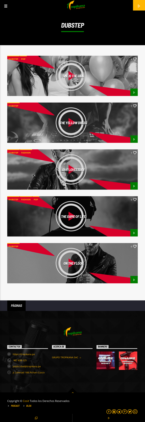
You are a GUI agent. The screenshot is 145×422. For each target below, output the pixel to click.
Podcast (15, 405)
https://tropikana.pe (24, 354)
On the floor (73, 263)
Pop (23, 59)
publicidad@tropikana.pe (27, 366)
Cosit (26, 401)
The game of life (73, 216)
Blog (28, 405)
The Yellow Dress (73, 123)
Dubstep (13, 59)
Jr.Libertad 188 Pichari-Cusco (29, 372)
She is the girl (73, 76)
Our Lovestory (73, 169)
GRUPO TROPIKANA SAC (66, 358)
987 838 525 (20, 360)
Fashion (26, 152)
